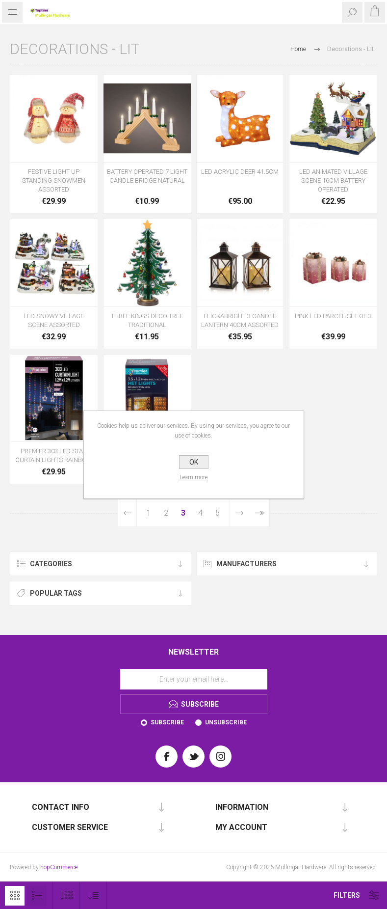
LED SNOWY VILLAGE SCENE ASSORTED (54, 320)
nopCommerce (58, 867)
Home (298, 49)
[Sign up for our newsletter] (193, 679)
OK (193, 462)
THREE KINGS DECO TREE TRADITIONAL (147, 320)
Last (259, 512)
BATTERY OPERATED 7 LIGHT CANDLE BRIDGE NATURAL (147, 176)
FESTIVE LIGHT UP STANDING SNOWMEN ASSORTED (53, 180)
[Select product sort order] (93, 895)
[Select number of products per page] (66, 895)
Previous (127, 512)
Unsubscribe (226, 722)
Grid (15, 896)
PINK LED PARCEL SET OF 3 (333, 316)
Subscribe (167, 722)
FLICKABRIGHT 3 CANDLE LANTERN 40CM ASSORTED (240, 320)
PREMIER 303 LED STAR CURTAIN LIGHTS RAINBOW (53, 455)
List (37, 896)
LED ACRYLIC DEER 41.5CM (240, 171)
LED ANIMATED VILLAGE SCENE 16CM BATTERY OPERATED (333, 180)
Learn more (193, 477)
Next (239, 512)
